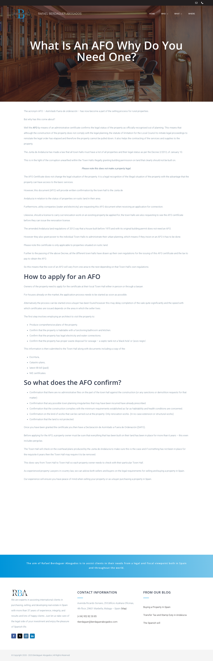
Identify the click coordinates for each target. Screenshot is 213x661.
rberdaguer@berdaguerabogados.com (97, 621)
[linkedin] (32, 636)
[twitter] (20, 636)
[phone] (202, 3)
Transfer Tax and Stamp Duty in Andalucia (165, 615)
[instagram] (26, 636)
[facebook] (13, 636)
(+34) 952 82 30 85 (87, 616)
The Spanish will (151, 622)
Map (124, 608)
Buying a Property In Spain (156, 607)
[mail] (196, 3)
